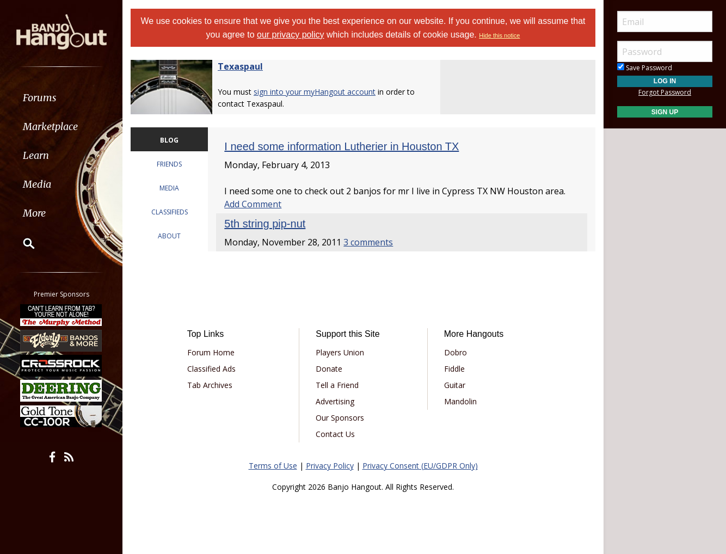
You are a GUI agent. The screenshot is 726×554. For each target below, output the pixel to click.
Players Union (340, 352)
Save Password (644, 67)
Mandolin (460, 401)
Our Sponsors (340, 418)
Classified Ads (211, 369)
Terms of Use (273, 465)
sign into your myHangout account (315, 92)
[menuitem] (61, 97)
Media (37, 184)
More (34, 213)
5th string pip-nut (264, 224)
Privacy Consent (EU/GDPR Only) (420, 465)
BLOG (169, 140)
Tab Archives (209, 385)
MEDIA (169, 188)
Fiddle (454, 369)
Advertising (335, 401)
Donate (329, 369)
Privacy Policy (330, 465)
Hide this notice (499, 35)
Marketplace (50, 126)
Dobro (455, 352)
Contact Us (335, 434)
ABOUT (169, 236)
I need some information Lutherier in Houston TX (341, 146)
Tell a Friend (337, 385)
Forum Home (211, 352)
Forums (40, 97)
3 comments (368, 242)
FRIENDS (169, 164)
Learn (36, 155)
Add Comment (252, 204)
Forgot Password (664, 92)
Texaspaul (240, 66)
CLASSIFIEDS (169, 212)
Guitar (454, 385)
